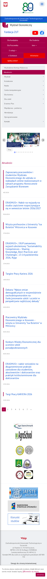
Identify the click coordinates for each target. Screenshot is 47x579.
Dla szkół (24, 99)
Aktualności (8, 72)
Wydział (24, 77)
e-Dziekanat (12, 55)
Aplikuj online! (13, 60)
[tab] (14, 152)
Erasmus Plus (24, 103)
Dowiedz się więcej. (31, 571)
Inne (34, 45)
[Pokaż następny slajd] (43, 140)
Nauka (24, 86)
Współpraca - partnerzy (13, 108)
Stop (9, 149)
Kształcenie (24, 81)
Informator (34, 55)
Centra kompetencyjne (24, 90)
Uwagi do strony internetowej (23, 563)
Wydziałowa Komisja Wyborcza (16, 68)
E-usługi (12, 50)
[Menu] (42, 4)
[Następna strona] (31, 409)
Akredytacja (8, 112)
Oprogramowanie (10, 117)
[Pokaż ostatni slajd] (4, 140)
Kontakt (24, 121)
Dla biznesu (24, 95)
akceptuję (40, 575)
